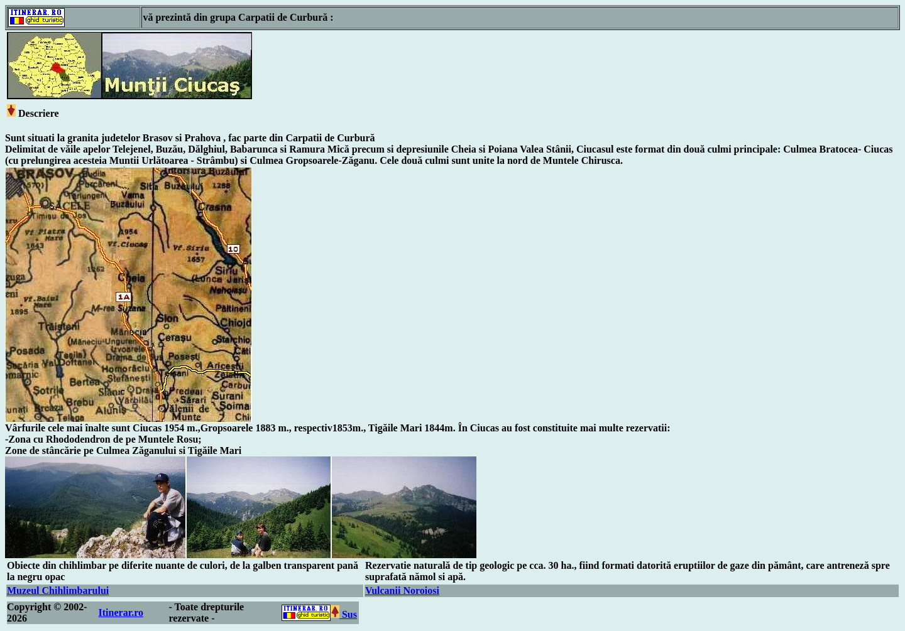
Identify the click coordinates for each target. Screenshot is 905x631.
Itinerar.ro (121, 612)
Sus (344, 614)
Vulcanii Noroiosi (402, 590)
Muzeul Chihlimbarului (58, 590)
